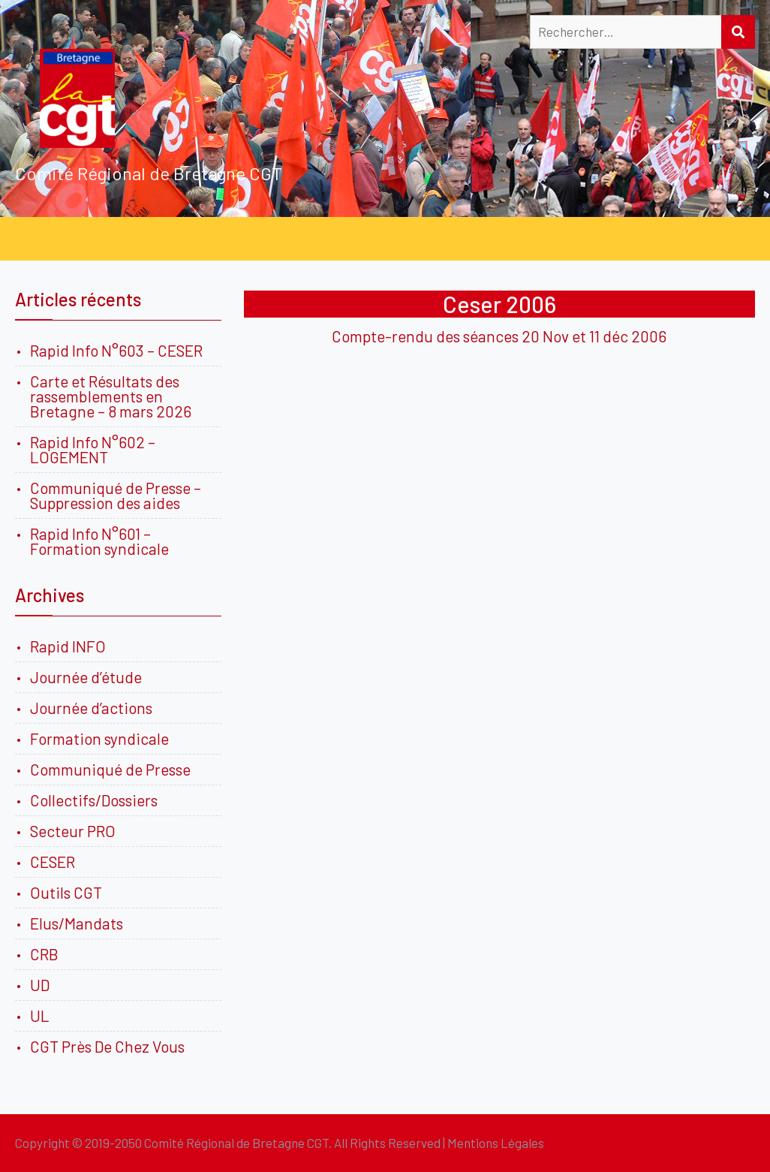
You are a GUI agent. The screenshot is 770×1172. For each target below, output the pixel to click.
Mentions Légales (495, 1142)
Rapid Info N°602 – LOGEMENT (92, 449)
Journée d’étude (89, 676)
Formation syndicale (99, 738)
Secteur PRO (73, 830)
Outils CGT (66, 892)
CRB (44, 954)
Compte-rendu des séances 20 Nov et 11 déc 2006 (499, 336)
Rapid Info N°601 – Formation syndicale (99, 541)
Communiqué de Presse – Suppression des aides (115, 495)
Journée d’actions (91, 707)
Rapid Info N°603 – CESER (116, 350)
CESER (52, 861)
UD (40, 984)
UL (40, 1015)
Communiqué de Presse (110, 769)
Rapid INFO (68, 646)
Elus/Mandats (76, 923)
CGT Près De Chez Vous (107, 1046)
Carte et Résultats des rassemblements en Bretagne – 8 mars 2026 (110, 396)
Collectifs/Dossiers (94, 800)
